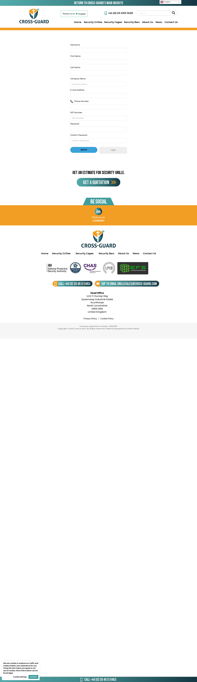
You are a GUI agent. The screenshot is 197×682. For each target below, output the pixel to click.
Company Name (78, 78)
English (165, 2)
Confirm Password (78, 135)
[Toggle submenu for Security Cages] (121, 22)
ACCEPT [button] (33, 677)
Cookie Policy (106, 318)
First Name (75, 56)
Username (75, 45)
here (11, 673)
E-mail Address (77, 90)
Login (113, 150)
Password (74, 124)
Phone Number (81, 101)
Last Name (75, 67)
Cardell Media (132, 329)
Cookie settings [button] (20, 677)
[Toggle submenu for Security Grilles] (102, 22)
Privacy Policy (90, 318)
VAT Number (76, 112)
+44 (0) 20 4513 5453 (120, 13)
